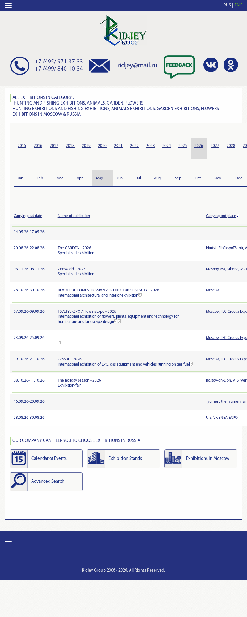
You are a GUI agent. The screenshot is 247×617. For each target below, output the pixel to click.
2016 (38, 146)
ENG (238, 5)
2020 (102, 146)
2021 (118, 146)
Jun (120, 178)
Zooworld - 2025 (72, 269)
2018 (70, 146)
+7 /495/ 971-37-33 (59, 62)
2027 (215, 146)
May (99, 178)
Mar (60, 178)
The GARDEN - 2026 (74, 248)
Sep (178, 178)
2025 (182, 146)
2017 (54, 146)
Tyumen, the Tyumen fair (226, 402)
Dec (238, 178)
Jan (20, 178)
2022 (134, 146)
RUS (227, 5)
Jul (138, 178)
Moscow (213, 290)
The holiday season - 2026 (79, 381)
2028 (231, 146)
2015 (22, 146)
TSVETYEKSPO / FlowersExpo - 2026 (87, 312)
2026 (198, 146)
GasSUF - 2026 (70, 359)
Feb (40, 178)
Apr (80, 178)
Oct (198, 178)
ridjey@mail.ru (137, 65)
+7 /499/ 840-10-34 (59, 69)
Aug (157, 178)
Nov (217, 178)
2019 (86, 146)
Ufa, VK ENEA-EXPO (222, 418)
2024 (166, 146)
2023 (150, 146)
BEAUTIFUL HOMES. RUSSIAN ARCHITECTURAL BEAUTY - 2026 (108, 290)
